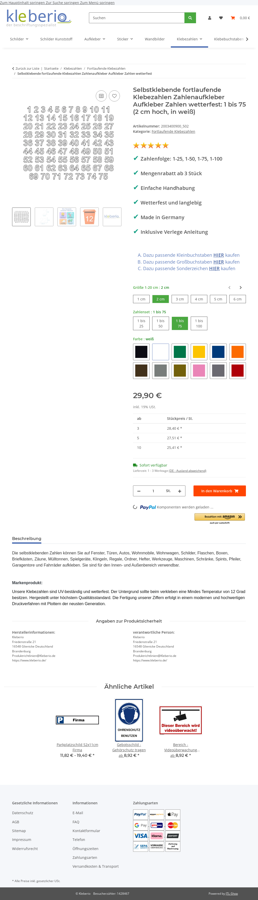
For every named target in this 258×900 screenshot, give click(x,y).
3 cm (182, 298)
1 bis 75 (182, 323)
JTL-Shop (232, 893)
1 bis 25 (143, 323)
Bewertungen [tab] (63, 538)
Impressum (21, 839)
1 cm (143, 298)
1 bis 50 (162, 323)
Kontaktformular (86, 830)
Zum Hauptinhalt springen (23, 2)
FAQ (76, 821)
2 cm (162, 298)
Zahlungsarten (85, 857)
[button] (209, 18)
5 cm (220, 298)
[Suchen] (137, 17)
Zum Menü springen (97, 2)
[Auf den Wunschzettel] (114, 95)
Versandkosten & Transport (96, 866)
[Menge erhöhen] (179, 491)
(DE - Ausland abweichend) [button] (187, 471)
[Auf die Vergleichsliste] (101, 95)
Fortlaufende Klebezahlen (173, 131)
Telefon (79, 839)
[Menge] (153, 491)
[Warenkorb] (240, 18)
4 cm (201, 298)
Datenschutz (22, 812)
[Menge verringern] (138, 491)
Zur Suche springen (63, 2)
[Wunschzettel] (221, 18)
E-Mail (78, 812)
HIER (218, 255)
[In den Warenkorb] (220, 490)
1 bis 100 (201, 323)
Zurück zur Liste (27, 68)
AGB (15, 821)
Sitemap (19, 830)
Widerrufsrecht (25, 848)
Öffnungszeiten (86, 848)
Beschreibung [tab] (26, 538)
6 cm (240, 298)
